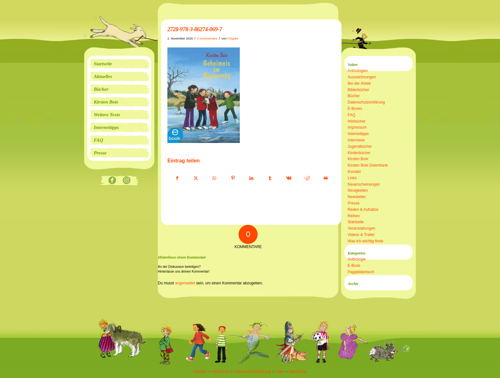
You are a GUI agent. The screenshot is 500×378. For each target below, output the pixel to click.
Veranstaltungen (361, 228)
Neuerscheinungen (364, 184)
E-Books (355, 108)
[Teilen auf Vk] (289, 178)
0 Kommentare (207, 38)
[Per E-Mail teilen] (326, 178)
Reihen (354, 216)
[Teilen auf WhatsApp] (214, 178)
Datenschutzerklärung (366, 102)
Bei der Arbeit (359, 83)
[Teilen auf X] (196, 178)
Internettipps (358, 134)
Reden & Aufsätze (363, 209)
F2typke (233, 38)
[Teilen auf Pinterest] (233, 178)
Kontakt (354, 171)
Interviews (356, 140)
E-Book (354, 265)
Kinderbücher (359, 153)
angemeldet (185, 283)
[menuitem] (119, 63)
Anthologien (358, 70)
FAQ (351, 115)
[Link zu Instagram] (126, 181)
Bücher (354, 96)
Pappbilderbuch (361, 272)
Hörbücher (356, 121)
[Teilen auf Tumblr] (270, 178)
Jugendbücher (360, 146)
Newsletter (357, 197)
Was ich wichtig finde (365, 241)
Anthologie (357, 259)
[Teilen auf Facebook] (177, 178)
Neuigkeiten (358, 190)
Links (352, 178)
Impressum (357, 127)
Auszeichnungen (362, 77)
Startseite (356, 222)
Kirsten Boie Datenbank (368, 165)
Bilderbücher (358, 90)
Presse (353, 203)
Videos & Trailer (361, 234)
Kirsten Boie (358, 159)
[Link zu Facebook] (112, 181)
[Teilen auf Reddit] (307, 178)
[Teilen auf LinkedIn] (251, 178)
